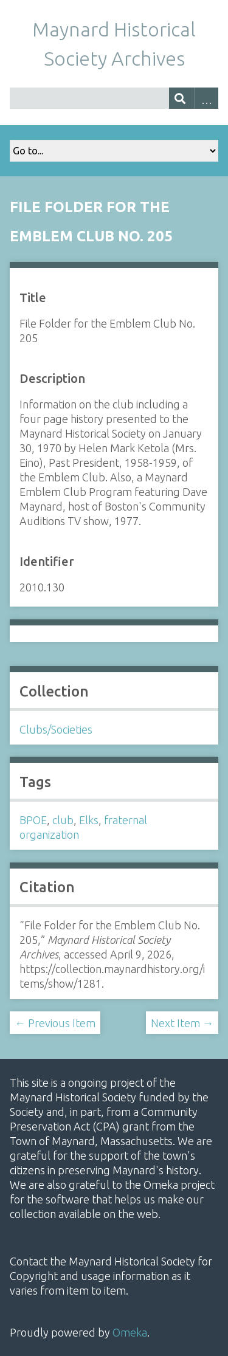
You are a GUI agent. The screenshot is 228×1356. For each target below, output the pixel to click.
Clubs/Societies (55, 729)
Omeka (129, 1332)
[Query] (114, 98)
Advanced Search (206, 98)
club (63, 820)
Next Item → (182, 1023)
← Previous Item (55, 1023)
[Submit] (181, 98)
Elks (88, 820)
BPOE (33, 820)
